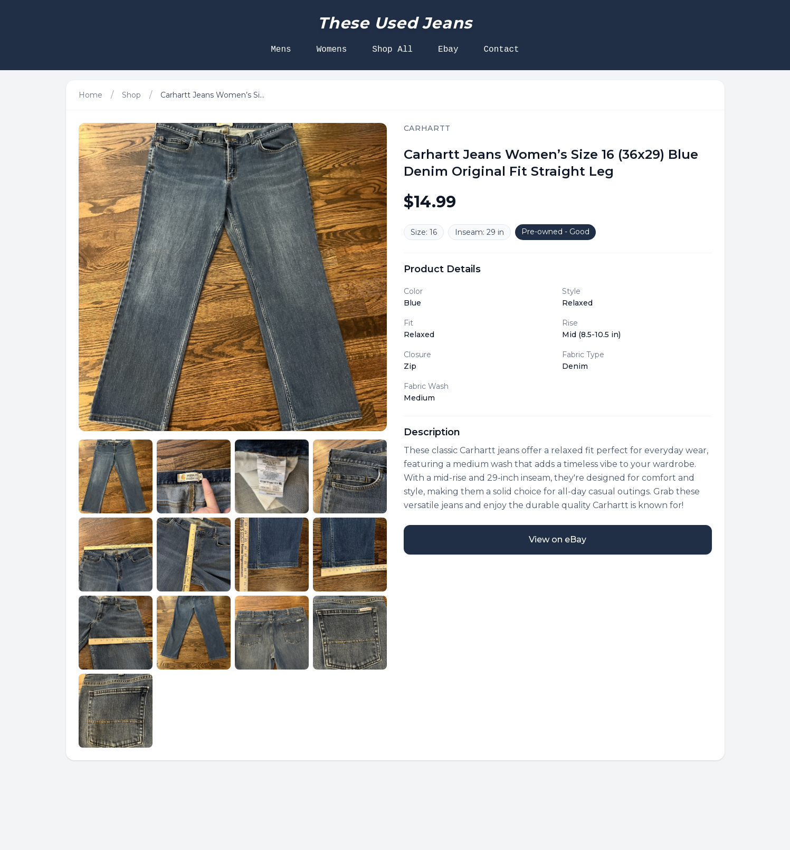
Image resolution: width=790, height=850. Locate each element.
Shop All (392, 49)
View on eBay (557, 539)
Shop (131, 95)
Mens (281, 49)
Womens (332, 49)
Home (90, 95)
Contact (501, 49)
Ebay (448, 49)
